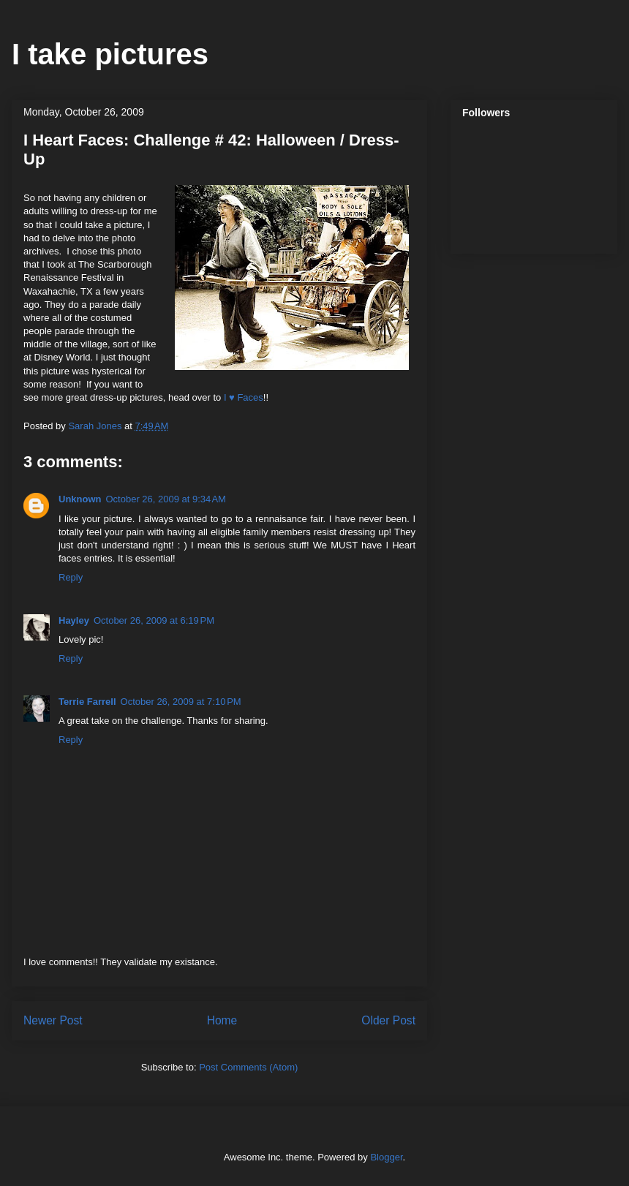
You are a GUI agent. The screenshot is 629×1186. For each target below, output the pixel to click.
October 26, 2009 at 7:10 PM (181, 701)
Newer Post (53, 1020)
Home (222, 1020)
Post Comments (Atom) (248, 1067)
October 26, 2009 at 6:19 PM (154, 620)
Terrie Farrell (87, 701)
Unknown (80, 499)
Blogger (386, 1157)
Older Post (388, 1020)
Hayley (74, 620)
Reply (71, 577)
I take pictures (110, 54)
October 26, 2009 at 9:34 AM (166, 499)
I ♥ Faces (243, 397)
